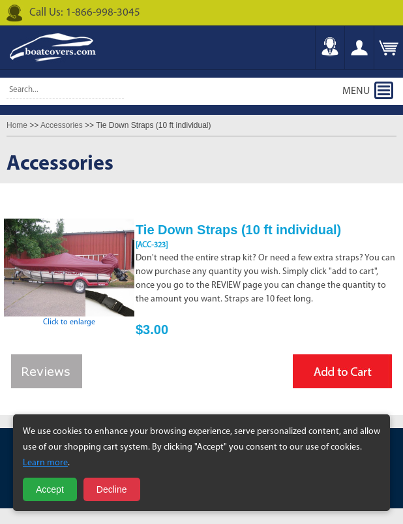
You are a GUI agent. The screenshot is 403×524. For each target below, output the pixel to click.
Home (17, 125)
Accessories (61, 125)
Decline (112, 489)
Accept (50, 489)
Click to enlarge (69, 318)
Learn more (45, 463)
